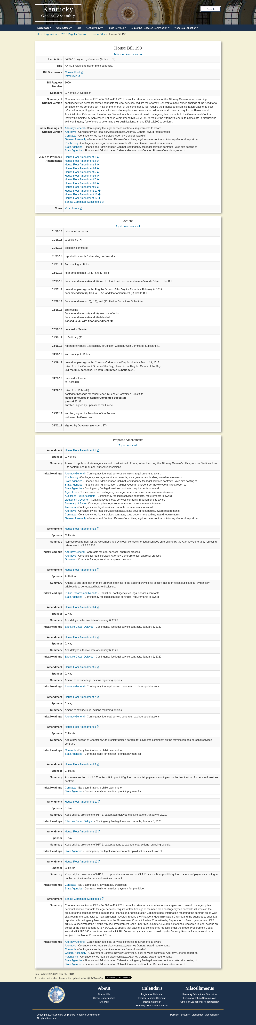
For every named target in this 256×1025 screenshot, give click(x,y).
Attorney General (75, 128)
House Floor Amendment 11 (83, 194)
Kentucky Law (94, 27)
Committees (64, 27)
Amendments (134, 54)
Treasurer (70, 507)
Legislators (44, 27)
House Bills (98, 34)
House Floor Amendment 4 (82, 168)
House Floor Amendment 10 (83, 190)
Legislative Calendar (152, 994)
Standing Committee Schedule (152, 1005)
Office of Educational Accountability (199, 1001)
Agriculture (71, 492)
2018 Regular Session (74, 34)
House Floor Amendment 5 (82, 172)
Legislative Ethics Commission (199, 998)
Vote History (73, 208)
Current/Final (74, 72)
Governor (70, 559)
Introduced (72, 76)
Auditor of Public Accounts (80, 496)
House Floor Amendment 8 (82, 183)
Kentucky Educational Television (200, 994)
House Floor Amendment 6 (82, 175)
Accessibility (212, 1014)
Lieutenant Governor (77, 499)
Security (185, 1014)
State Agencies (73, 147)
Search (211, 9)
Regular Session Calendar (152, 998)
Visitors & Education (186, 27)
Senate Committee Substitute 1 (84, 201)
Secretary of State (75, 503)
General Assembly (75, 139)
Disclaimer (197, 1014)
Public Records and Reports (81, 593)
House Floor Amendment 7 (82, 179)
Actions (119, 54)
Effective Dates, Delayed (79, 626)
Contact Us (104, 994)
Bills (79, 27)
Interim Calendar (152, 1001)
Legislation (50, 34)
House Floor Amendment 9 (82, 187)
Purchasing (71, 143)
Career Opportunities (104, 998)
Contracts (70, 135)
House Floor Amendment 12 (83, 198)
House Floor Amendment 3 (82, 164)
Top (119, 226)
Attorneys (70, 131)
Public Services (117, 27)
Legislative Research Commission (150, 27)
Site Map (104, 1001)
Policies (174, 1014)
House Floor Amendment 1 (82, 157)
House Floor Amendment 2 (82, 160)
